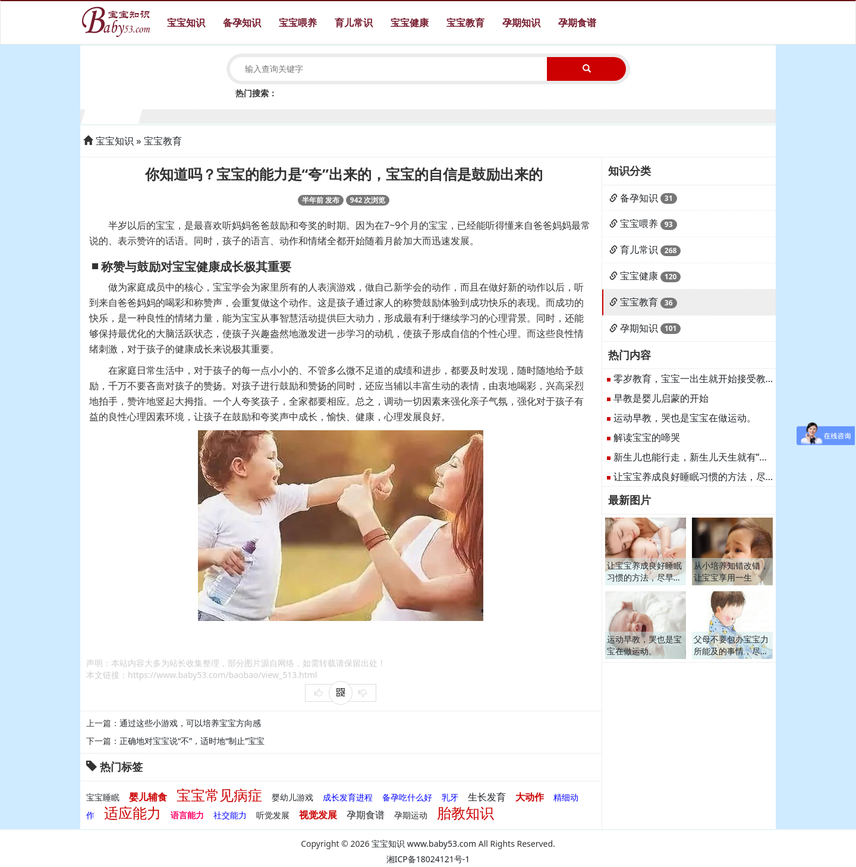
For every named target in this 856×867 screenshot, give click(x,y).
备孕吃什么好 (407, 797)
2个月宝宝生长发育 (170, 115)
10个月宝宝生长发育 (629, 115)
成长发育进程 (348, 797)
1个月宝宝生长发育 (112, 115)
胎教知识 (465, 812)
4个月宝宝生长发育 (284, 115)
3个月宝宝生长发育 (227, 115)
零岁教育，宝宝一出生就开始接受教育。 (699, 378)
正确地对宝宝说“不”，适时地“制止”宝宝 (192, 740)
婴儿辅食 (148, 796)
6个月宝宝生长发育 (399, 115)
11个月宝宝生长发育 (687, 115)
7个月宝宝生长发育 (457, 115)
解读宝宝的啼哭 (646, 437)
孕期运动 (410, 815)
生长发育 (487, 796)
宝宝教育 (465, 22)
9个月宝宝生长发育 (572, 115)
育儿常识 (354, 22)
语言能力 (187, 815)
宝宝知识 (186, 22)
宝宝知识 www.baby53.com (424, 843)
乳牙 (450, 797)
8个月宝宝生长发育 (514, 115)
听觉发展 (272, 815)
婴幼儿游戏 (292, 797)
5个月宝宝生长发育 (342, 115)
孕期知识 (521, 22)
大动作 (529, 796)
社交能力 (230, 815)
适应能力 (132, 812)
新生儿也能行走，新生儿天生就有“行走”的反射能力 (721, 457)
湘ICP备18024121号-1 (428, 859)
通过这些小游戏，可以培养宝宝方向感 (190, 723)
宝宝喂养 (298, 22)
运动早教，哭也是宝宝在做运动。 (684, 417)
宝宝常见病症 (219, 795)
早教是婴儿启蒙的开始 (661, 398)
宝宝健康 (410, 22)
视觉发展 (318, 814)
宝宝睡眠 (102, 797)
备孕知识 (242, 22)
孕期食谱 (577, 22)
